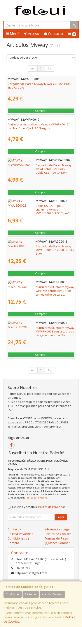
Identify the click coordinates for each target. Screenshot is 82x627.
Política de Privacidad (36, 497)
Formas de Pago (56, 538)
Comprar (41, 111)
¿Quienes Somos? (57, 543)
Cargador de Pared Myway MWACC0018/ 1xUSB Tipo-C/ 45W (40, 248)
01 (41, 68)
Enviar (60, 517)
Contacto (53, 33)
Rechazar (30, 594)
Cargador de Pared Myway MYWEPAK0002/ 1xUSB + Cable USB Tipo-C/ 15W (37, 167)
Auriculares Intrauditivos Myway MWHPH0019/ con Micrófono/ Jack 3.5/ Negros (39, 126)
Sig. (49, 68)
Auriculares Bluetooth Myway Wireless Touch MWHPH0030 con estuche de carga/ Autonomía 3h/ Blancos (39, 290)
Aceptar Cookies (52, 594)
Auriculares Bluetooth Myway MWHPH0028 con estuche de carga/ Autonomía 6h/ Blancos (39, 329)
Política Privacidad (20, 534)
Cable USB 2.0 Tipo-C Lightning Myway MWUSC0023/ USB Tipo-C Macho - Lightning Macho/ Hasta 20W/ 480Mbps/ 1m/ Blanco (37, 209)
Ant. (32, 68)
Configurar (12, 594)
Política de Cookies (57, 534)
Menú (12, 33)
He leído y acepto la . (39, 507)
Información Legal (57, 529)
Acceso (31, 33)
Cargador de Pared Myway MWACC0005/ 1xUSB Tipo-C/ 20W (40, 85)
